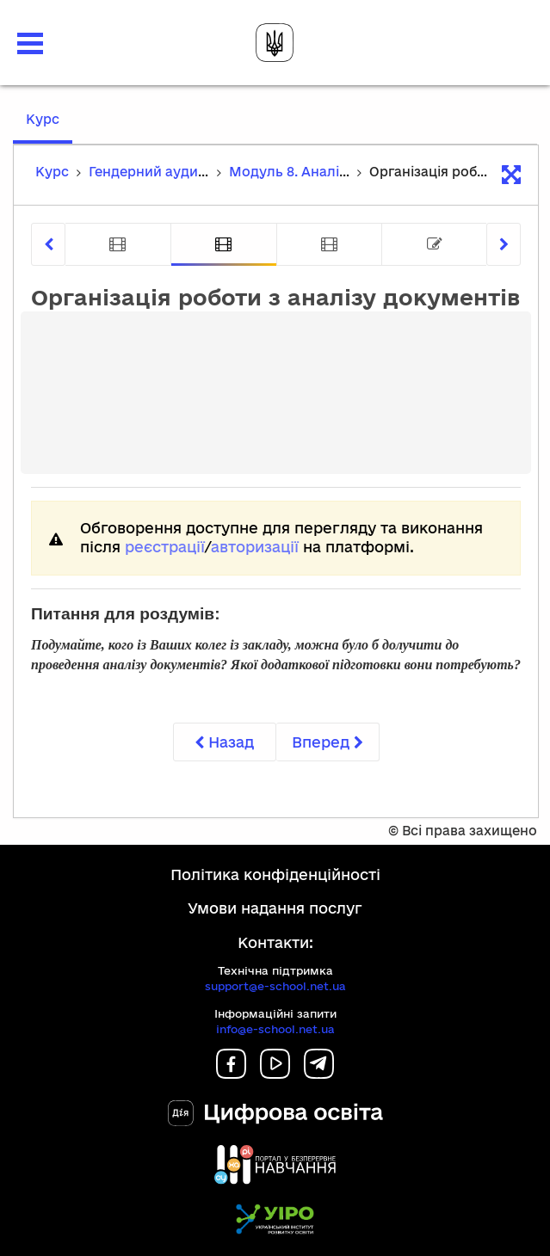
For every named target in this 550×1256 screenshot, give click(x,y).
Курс (49, 127)
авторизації (255, 547)
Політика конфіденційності (275, 874)
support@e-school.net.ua (275, 986)
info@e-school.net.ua (275, 1029)
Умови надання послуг (275, 908)
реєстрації (165, 547)
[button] (30, 43)
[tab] (117, 245)
